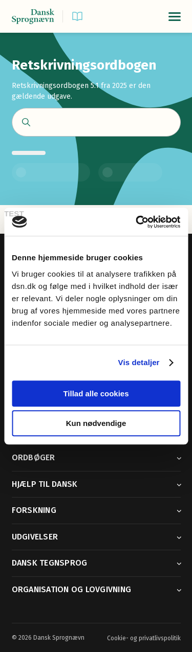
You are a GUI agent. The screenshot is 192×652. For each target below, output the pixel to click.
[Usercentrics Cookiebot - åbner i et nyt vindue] (136, 222)
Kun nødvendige (96, 423)
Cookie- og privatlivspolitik (144, 638)
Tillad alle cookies (96, 393)
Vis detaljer (139, 362)
